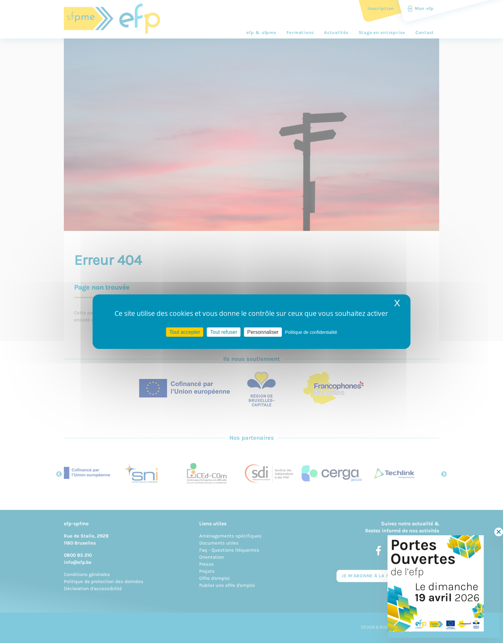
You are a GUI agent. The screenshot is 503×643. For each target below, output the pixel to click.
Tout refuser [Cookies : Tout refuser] (223, 331)
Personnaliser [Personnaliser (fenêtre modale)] (263, 331)
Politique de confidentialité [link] (311, 331)
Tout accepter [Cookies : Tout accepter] (184, 331)
